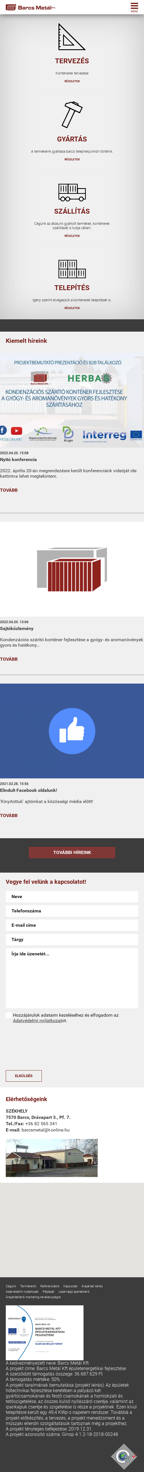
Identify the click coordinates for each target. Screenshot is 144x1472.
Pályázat (48, 1291)
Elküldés (24, 1076)
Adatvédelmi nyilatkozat (37, 1020)
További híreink (72, 852)
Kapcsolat (70, 1286)
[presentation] (29, 1046)
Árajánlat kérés (92, 1286)
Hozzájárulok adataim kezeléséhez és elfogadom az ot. (66, 1017)
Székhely (17, 1111)
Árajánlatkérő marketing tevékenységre (33, 1297)
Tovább (9, 490)
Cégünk (11, 1286)
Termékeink (28, 1286)
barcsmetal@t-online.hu (46, 1130)
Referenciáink (49, 1286)
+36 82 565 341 (41, 1123)
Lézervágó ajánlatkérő (73, 1291)
